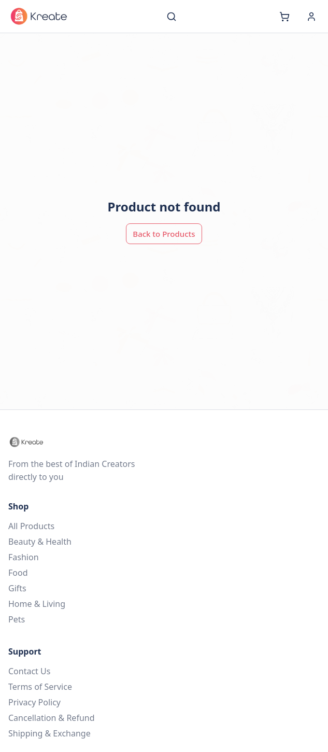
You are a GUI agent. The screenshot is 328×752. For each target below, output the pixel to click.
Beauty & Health (40, 541)
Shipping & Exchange (49, 733)
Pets (16, 619)
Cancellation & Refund (51, 717)
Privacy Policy (34, 702)
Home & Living (36, 603)
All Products (31, 526)
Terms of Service (40, 686)
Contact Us (29, 671)
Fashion (23, 557)
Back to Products (164, 234)
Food (18, 572)
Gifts (17, 588)
